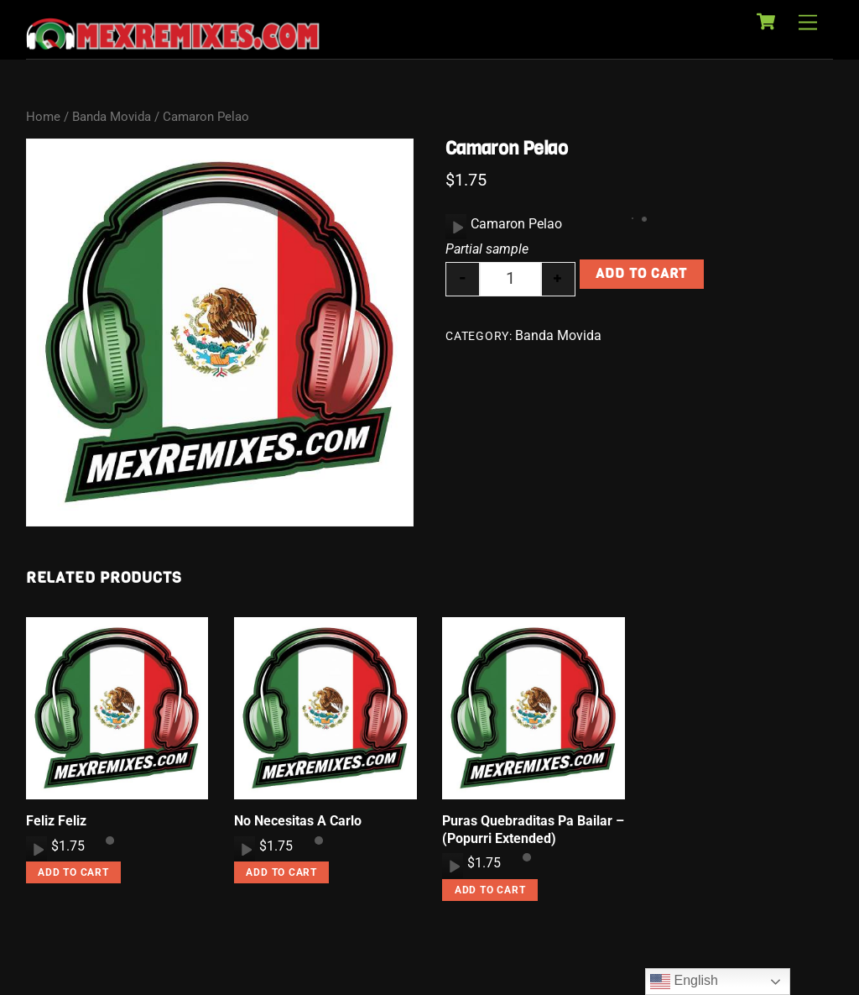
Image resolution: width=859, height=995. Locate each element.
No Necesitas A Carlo (298, 821)
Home (43, 116)
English (684, 981)
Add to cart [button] (73, 872)
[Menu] (808, 23)
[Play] (456, 226)
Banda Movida (111, 116)
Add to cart (641, 273)
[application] (455, 226)
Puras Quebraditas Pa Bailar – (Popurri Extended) (533, 829)
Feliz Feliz (56, 821)
